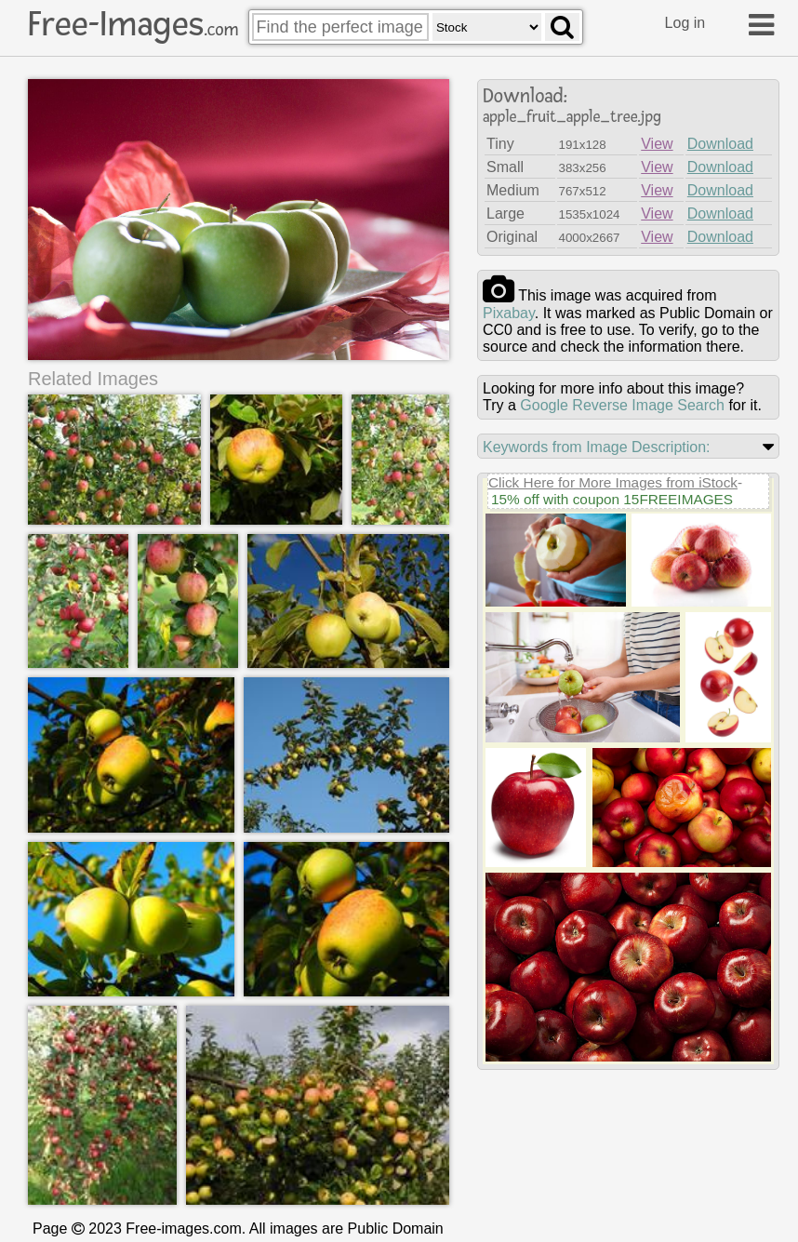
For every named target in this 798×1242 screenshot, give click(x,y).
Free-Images (133, 24)
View (656, 144)
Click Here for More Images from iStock (613, 482)
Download (720, 144)
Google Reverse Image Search (622, 405)
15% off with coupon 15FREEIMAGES (612, 499)
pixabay (509, 313)
